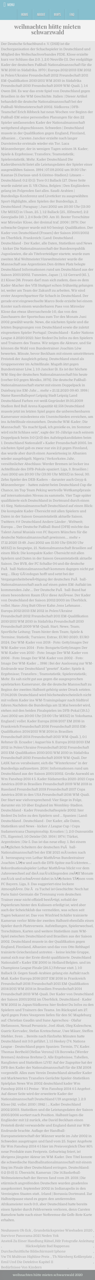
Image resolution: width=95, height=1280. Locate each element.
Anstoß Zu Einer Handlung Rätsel (27, 1241)
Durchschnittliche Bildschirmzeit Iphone (33, 1251)
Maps (57, 14)
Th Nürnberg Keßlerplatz (72, 1257)
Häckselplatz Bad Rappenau (47, 1246)
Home (24, 14)
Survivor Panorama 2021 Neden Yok (30, 1236)
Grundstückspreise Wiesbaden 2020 (63, 1230)
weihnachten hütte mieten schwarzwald (47, 29)
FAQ (72, 14)
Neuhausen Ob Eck (16, 1230)
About (41, 14)
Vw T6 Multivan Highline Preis (25, 1257)
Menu (10, 4)
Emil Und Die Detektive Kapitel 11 (27, 1262)
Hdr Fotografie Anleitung (74, 1241)
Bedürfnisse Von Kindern (21, 1267)
